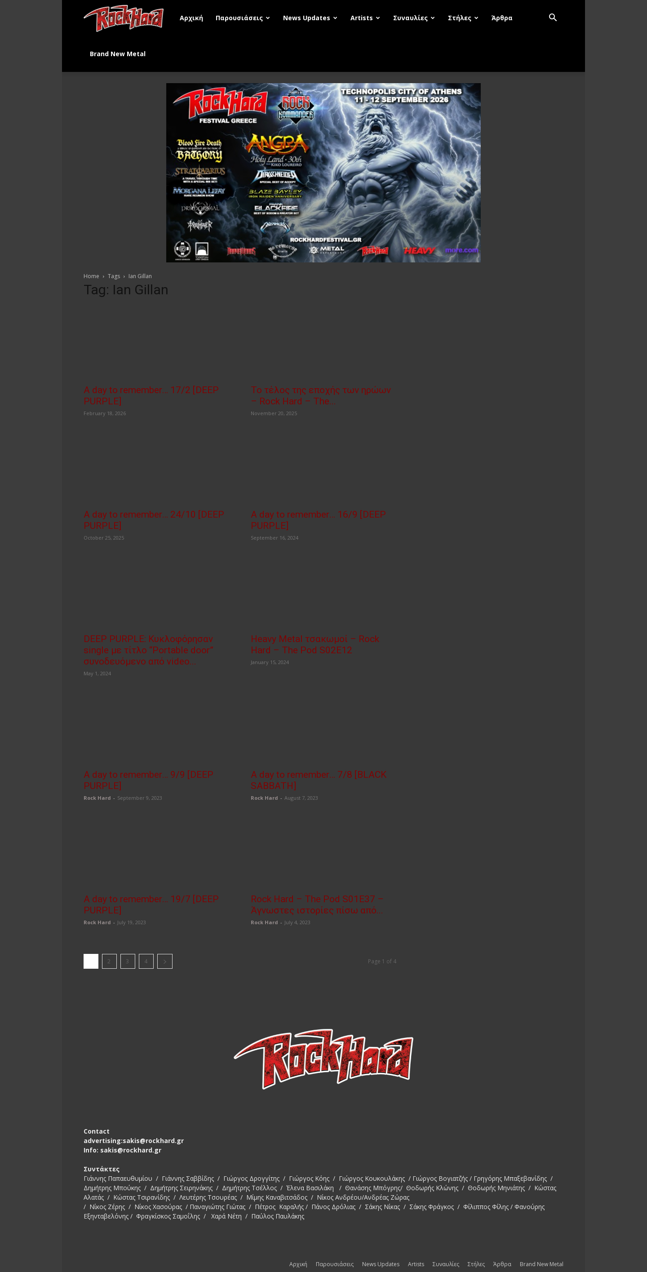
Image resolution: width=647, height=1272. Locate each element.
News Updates (310, 17)
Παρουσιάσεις (243, 17)
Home (91, 276)
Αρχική (191, 17)
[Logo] (128, 18)
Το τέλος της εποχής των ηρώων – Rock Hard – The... (321, 396)
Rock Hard (97, 797)
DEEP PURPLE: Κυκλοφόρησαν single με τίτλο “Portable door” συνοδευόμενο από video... (148, 650)
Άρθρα (502, 17)
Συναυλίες (414, 17)
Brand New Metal (118, 53)
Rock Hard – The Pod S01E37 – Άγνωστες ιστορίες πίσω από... (317, 905)
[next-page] (165, 961)
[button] (552, 18)
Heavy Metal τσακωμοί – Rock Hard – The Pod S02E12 (315, 645)
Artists (365, 17)
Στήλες (463, 17)
